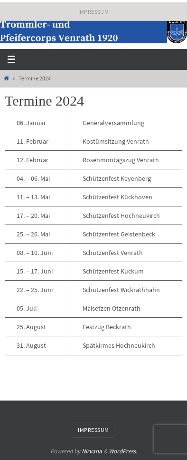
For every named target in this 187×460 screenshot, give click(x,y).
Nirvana (92, 451)
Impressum (93, 11)
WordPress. (123, 451)
